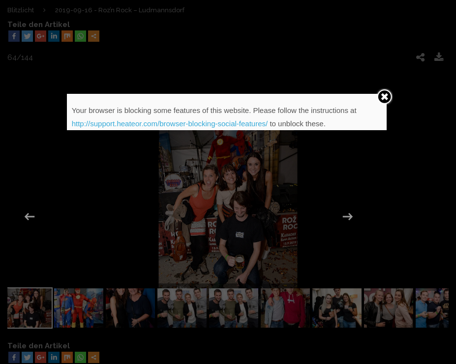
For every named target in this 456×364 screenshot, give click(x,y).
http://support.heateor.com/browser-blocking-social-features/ (170, 123)
